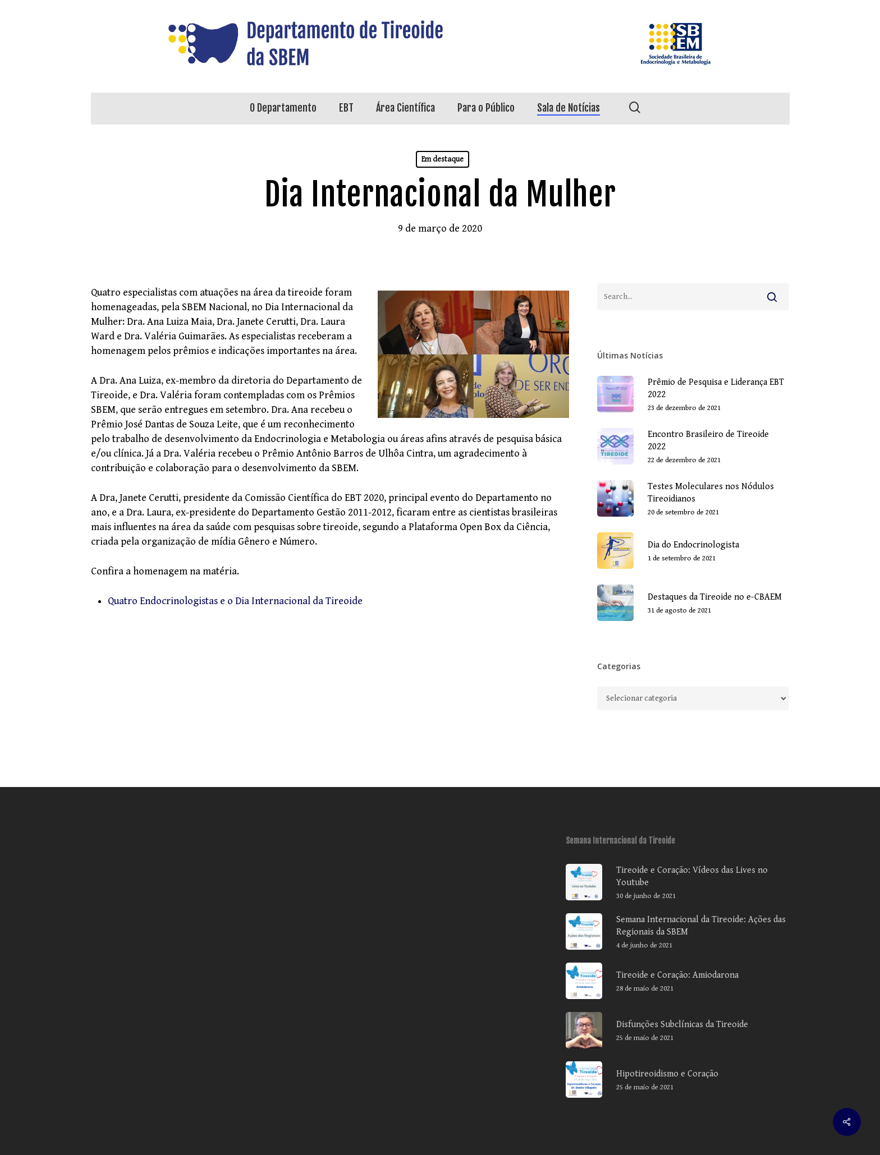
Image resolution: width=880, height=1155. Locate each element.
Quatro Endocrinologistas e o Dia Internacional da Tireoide (235, 601)
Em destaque (442, 159)
